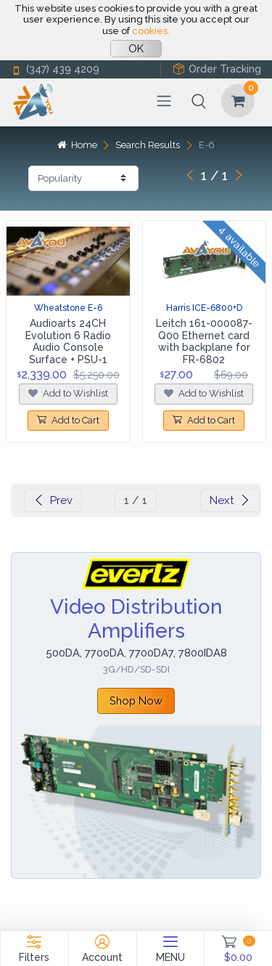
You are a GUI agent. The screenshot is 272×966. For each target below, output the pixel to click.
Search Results (147, 144)
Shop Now (136, 700)
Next (230, 500)
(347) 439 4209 (55, 69)
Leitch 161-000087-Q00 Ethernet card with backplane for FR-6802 (204, 341)
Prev (53, 500)
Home (76, 144)
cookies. (151, 30)
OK (136, 48)
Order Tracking (217, 69)
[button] (198, 101)
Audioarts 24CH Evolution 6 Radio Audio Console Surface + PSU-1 (68, 341)
